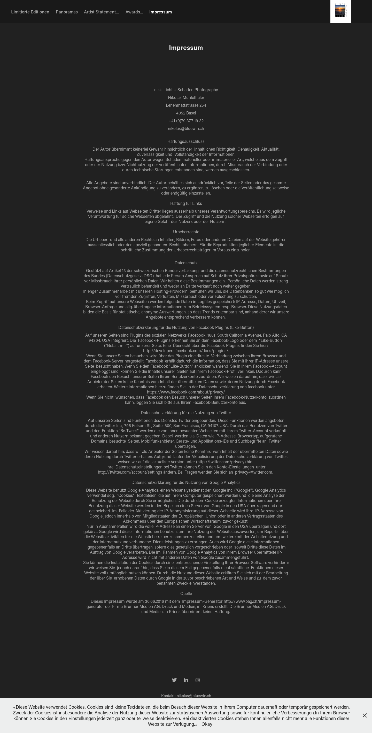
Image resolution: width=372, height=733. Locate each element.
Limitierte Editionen (30, 11)
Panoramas (67, 11)
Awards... (134, 11)
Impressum (160, 11)
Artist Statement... (101, 11)
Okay (207, 724)
